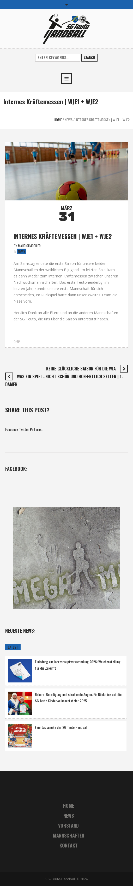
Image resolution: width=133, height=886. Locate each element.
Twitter (24, 429)
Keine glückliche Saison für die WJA (81, 368)
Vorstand (68, 825)
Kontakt (68, 845)
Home (58, 119)
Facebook (11, 429)
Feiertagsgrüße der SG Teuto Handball (61, 727)
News (68, 119)
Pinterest (36, 429)
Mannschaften (68, 835)
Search (89, 57)
